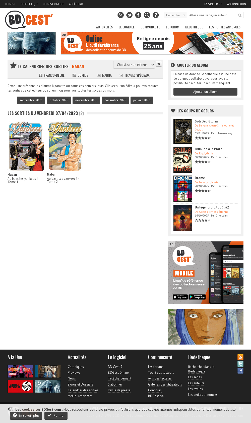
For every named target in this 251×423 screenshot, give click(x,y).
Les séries (195, 377)
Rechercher (240, 16)
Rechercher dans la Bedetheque (201, 369)
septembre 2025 (31, 100)
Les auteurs (196, 383)
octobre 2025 (58, 100)
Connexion (236, 4)
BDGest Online (53, 4)
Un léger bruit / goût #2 (212, 207)
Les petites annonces (224, 26)
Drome (200, 178)
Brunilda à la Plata (208, 149)
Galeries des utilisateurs (165, 384)
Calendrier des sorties (83, 390)
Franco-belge (52, 75)
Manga (104, 75)
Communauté (150, 26)
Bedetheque (29, 4)
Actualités (104, 26)
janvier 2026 (141, 100)
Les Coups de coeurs (195, 110)
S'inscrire (213, 4)
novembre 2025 (86, 100)
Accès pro (76, 4)
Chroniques (76, 367)
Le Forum (172, 26)
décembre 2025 (115, 100)
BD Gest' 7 (115, 367)
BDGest (10, 4)
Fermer (56, 415)
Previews (74, 372)
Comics (80, 75)
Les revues (195, 389)
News (72, 378)
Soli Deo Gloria (206, 121)
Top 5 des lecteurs (161, 372)
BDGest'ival (156, 396)
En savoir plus (26, 415)
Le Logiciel (127, 26)
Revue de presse (119, 390)
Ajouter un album (205, 92)
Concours (155, 390)
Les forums (155, 367)
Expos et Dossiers (80, 384)
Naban (12, 175)
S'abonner (115, 384)
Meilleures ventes (80, 396)
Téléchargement (119, 378)
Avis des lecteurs (160, 378)
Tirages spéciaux (134, 75)
